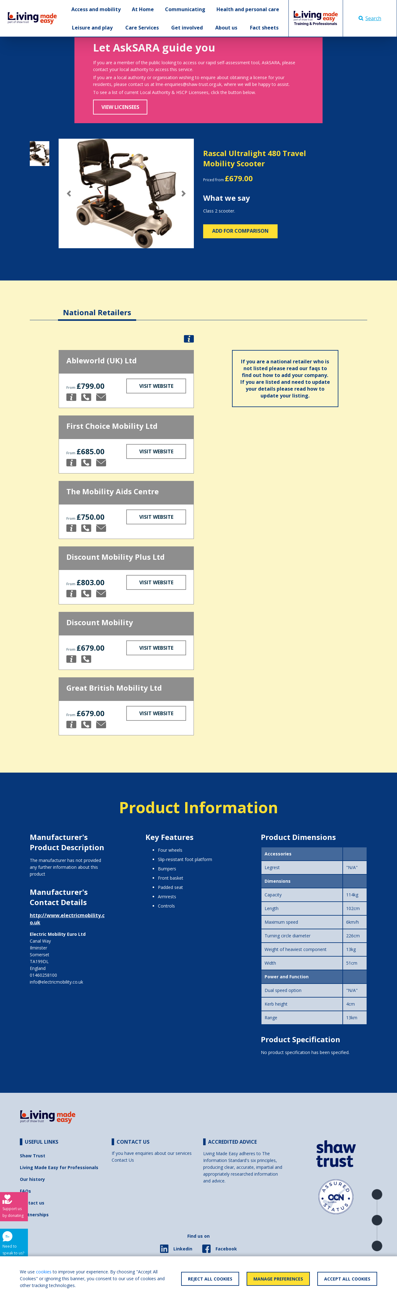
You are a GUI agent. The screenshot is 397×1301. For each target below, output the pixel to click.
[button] (69, 193)
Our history (32, 1179)
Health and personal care (247, 9)
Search (370, 18)
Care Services (142, 27)
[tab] (97, 307)
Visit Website (156, 386)
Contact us (32, 1203)
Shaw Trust (32, 1156)
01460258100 (43, 975)
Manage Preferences (278, 1279)
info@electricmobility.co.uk (56, 982)
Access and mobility (96, 9)
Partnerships (34, 1215)
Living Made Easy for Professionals (59, 1167)
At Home (143, 9)
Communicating (185, 9)
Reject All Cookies (210, 1279)
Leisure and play (92, 27)
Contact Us (123, 1160)
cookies (43, 1272)
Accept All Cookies (347, 1279)
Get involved (187, 27)
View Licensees (120, 107)
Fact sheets (264, 27)
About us (226, 27)
